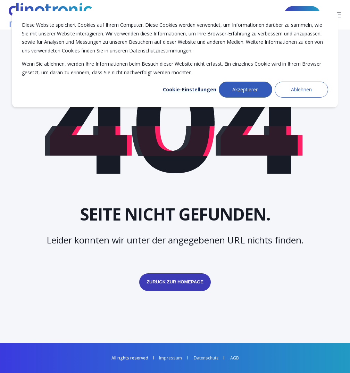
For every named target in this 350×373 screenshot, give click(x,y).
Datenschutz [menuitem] (206, 358)
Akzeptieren (245, 89)
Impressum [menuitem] (170, 358)
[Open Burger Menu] (338, 15)
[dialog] (175, 59)
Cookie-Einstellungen (189, 89)
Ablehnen (301, 89)
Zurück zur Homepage (175, 281)
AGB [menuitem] (234, 358)
